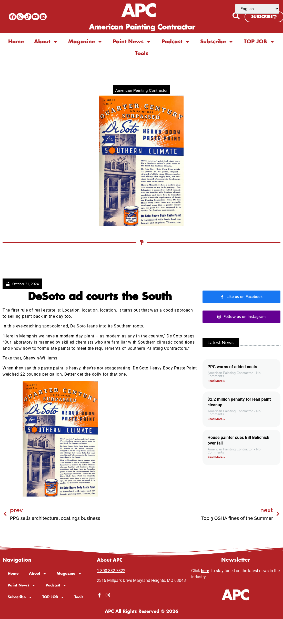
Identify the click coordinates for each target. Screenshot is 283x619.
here (205, 568)
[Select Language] (257, 9)
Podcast (175, 42)
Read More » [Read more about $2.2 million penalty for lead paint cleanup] (216, 419)
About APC (111, 558)
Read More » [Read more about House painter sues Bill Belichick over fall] (216, 457)
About (46, 42)
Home (16, 41)
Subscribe (217, 42)
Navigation (18, 558)
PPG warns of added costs (232, 366)
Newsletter (235, 558)
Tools (141, 53)
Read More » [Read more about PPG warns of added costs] (216, 381)
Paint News (132, 42)
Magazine (85, 42)
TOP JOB (259, 42)
